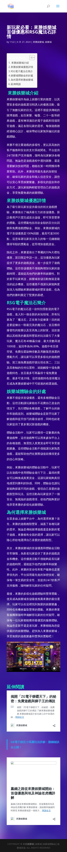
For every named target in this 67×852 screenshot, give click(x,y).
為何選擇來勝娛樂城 (22, 79)
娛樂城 (48, 41)
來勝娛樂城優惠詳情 (22, 67)
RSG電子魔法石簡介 (22, 71)
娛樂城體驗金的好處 (22, 75)
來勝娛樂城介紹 (20, 62)
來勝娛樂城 (38, 41)
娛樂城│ (31, 843)
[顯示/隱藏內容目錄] (30, 57)
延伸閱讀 (16, 84)
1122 (12, 41)
